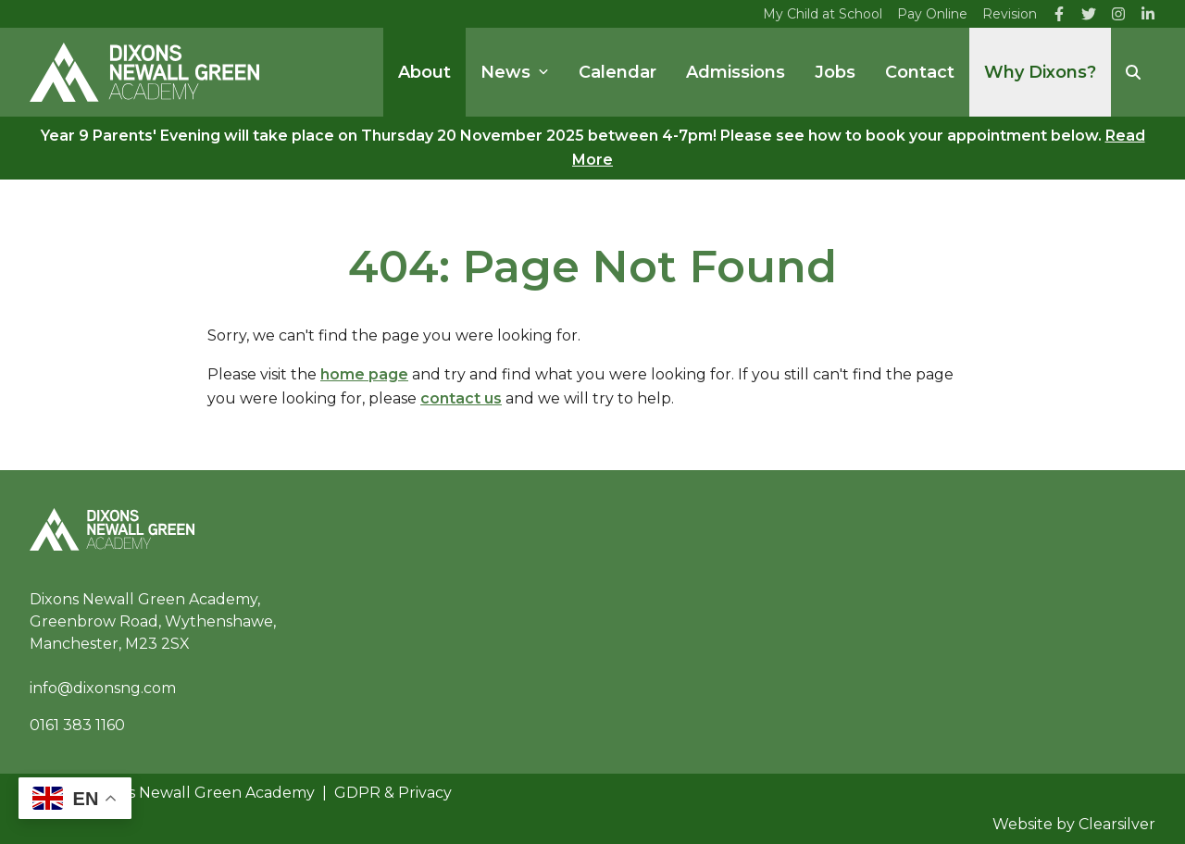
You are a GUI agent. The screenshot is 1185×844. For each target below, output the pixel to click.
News (514, 72)
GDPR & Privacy (393, 792)
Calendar (617, 72)
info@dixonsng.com (103, 688)
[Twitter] (1088, 13)
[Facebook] (1059, 13)
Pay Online (932, 14)
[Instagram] (1118, 13)
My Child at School (822, 14)
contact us (461, 398)
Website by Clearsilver (1073, 824)
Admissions (735, 72)
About (424, 72)
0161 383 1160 (77, 725)
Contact (919, 72)
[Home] (144, 72)
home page (364, 374)
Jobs (835, 72)
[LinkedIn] (1148, 13)
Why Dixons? (1040, 72)
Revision (1009, 14)
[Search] (1133, 72)
